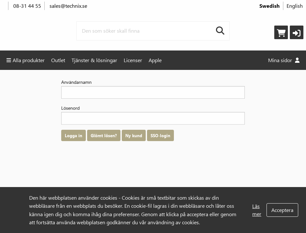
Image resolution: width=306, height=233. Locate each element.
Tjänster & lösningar (94, 60)
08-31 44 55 (27, 5)
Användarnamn (153, 89)
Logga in (73, 135)
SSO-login (160, 135)
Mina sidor (284, 60)
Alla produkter (25, 60)
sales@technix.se (68, 5)
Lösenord (153, 115)
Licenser (133, 60)
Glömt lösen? (104, 135)
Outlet (58, 60)
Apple (155, 60)
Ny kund (133, 135)
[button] (296, 32)
